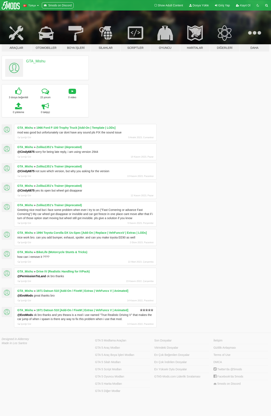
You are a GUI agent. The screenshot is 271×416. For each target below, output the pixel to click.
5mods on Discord (227, 384)
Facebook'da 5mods (228, 376)
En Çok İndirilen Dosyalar (170, 362)
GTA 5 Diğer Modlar (107, 391)
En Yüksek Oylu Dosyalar (170, 369)
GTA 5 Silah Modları (108, 362)
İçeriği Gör (24, 137)
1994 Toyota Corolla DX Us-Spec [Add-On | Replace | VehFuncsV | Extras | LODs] (91, 232)
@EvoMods (25, 295)
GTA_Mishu (36, 61)
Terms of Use (222, 354)
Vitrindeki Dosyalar (166, 347)
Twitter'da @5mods (228, 369)
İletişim (218, 340)
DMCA (218, 362)
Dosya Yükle (199, 5)
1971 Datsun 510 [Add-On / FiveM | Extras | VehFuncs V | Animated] (82, 290)
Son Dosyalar (163, 340)
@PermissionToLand (31, 276)
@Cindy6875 (26, 151)
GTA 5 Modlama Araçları (110, 340)
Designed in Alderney (15, 339)
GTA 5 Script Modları (108, 369)
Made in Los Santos (14, 343)
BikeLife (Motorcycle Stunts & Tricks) (61, 252)
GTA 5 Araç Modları (107, 347)
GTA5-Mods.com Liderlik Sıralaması (177, 376)
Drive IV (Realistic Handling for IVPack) (63, 271)
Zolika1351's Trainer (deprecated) (59, 147)
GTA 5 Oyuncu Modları (109, 376)
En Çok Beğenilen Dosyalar (172, 354)
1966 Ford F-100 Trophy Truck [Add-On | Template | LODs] (75, 127)
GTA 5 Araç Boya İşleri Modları (114, 354)
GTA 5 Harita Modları (108, 383)
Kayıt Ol (243, 5)
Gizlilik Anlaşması (225, 347)
